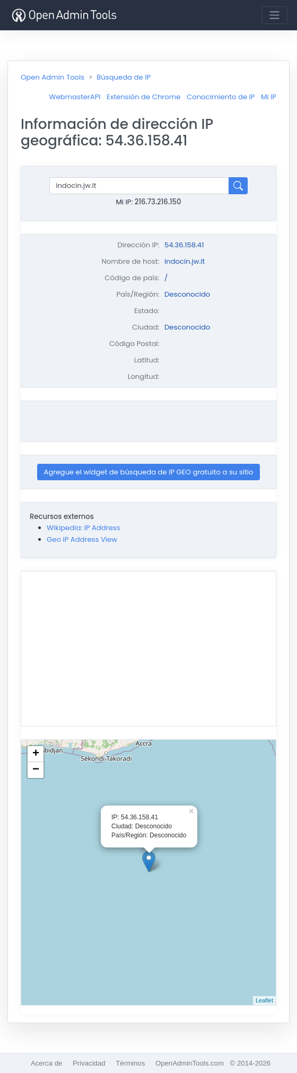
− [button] (35, 770)
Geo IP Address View (82, 539)
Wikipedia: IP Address (83, 528)
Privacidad (89, 1063)
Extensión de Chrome (143, 97)
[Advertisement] (148, 421)
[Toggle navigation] (274, 15)
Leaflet (264, 1000)
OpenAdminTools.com (189, 1063)
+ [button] (35, 754)
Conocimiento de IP (221, 97)
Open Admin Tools (52, 77)
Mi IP (268, 97)
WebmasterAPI (75, 97)
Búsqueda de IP (124, 77)
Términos (130, 1063)
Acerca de (46, 1063)
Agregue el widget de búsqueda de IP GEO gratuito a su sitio (149, 472)
